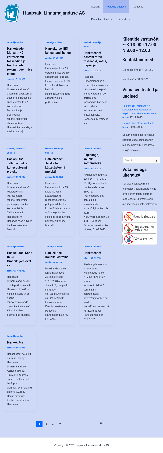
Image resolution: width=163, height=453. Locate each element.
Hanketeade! (92, 252)
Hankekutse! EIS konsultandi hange (56, 53)
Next (104, 423)
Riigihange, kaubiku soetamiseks (92, 159)
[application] (141, 6)
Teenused (136, 6)
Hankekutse (15, 342)
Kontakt (122, 19)
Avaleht (95, 6)
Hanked (87, 42)
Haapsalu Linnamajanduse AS (54, 13)
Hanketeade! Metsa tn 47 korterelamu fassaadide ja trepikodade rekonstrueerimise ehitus (19, 61)
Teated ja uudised (114, 6)
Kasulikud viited (101, 19)
